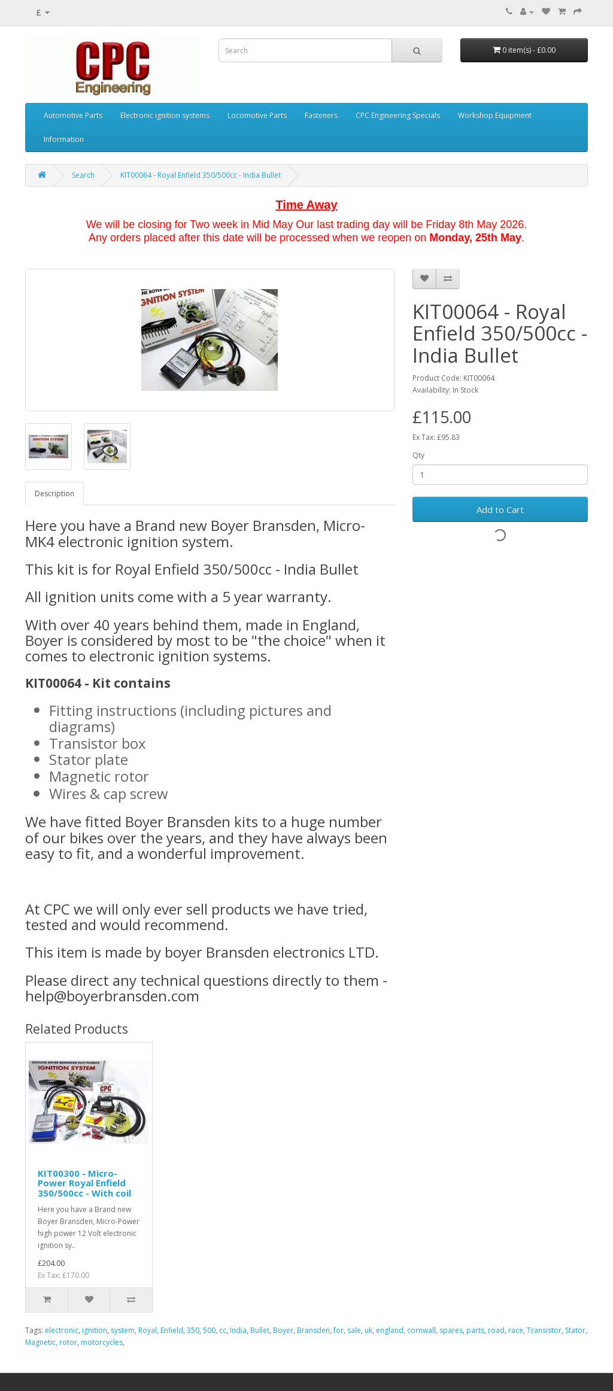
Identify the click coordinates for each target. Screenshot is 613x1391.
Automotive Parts (73, 115)
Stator (575, 1330)
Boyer (283, 1330)
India (238, 1330)
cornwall (421, 1330)
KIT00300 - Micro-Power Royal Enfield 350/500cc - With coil (84, 1183)
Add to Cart (500, 509)
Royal (147, 1330)
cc (222, 1330)
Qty (418, 455)
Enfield (171, 1330)
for (338, 1330)
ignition (94, 1330)
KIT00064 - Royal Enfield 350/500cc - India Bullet (200, 175)
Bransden (313, 1330)
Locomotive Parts (257, 115)
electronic (61, 1330)
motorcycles (102, 1342)
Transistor (544, 1330)
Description (54, 493)
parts (475, 1330)
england (389, 1330)
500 (209, 1330)
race (515, 1330)
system (123, 1330)
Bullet (259, 1330)
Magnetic (40, 1342)
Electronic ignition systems (165, 115)
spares (451, 1330)
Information (64, 139)
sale (354, 1330)
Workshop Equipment (495, 115)
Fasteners (321, 115)
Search (83, 175)
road (496, 1330)
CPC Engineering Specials (398, 115)
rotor (68, 1342)
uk (368, 1330)
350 (193, 1330)
